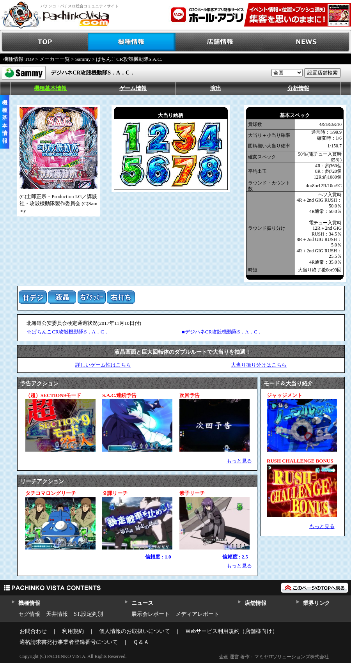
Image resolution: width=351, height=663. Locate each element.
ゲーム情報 (133, 88)
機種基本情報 (50, 88)
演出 (215, 88)
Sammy (83, 59)
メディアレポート (197, 614)
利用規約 (73, 631)
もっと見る (239, 461)
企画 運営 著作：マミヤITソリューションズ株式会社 (274, 656)
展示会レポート (150, 614)
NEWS (307, 42)
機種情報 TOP (18, 59)
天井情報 (57, 614)
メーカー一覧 (54, 59)
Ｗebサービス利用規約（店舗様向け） (231, 631)
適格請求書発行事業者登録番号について (69, 642)
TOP (44, 42)
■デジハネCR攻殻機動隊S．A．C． (222, 332)
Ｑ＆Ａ (141, 642)
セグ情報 (29, 614)
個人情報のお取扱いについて (134, 631)
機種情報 (132, 42)
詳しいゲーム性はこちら (103, 365)
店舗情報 (219, 42)
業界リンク (316, 603)
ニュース (142, 603)
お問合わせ (33, 631)
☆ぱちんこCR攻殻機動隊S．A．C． (68, 332)
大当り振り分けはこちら (259, 365)
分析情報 (298, 88)
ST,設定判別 (88, 614)
